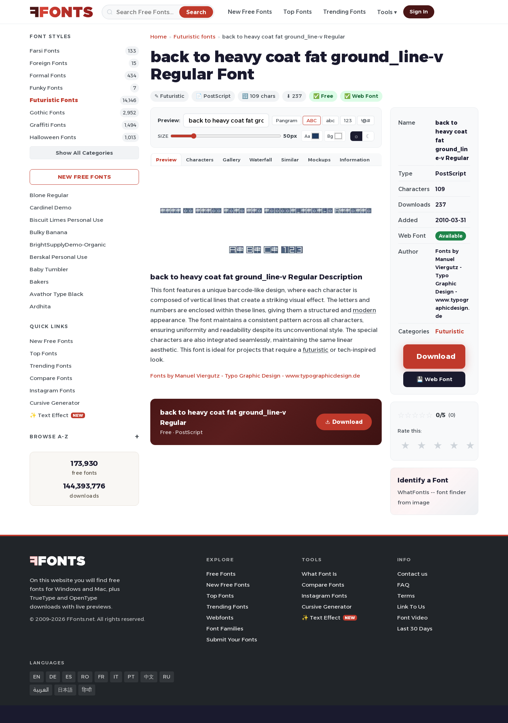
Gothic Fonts (47, 112)
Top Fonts (297, 11)
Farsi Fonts (45, 50)
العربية (41, 690)
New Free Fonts (250, 11)
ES (69, 677)
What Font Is (319, 573)
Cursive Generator (55, 402)
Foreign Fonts (48, 63)
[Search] (158, 12)
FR (101, 677)
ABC (312, 120)
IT (116, 677)
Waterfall (260, 159)
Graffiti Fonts (48, 125)
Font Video (412, 617)
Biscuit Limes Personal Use (66, 220)
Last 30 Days (415, 628)
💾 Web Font (434, 379)
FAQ (403, 584)
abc (330, 120)
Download (344, 422)
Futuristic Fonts (54, 100)
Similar (290, 159)
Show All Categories (84, 152)
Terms (406, 595)
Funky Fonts (46, 87)
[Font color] (315, 136)
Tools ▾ (387, 12)
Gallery (231, 159)
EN (36, 677)
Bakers (39, 281)
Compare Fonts (51, 378)
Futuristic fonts (195, 36)
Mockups (319, 159)
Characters (199, 159)
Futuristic (449, 331)
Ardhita (40, 306)
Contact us (412, 573)
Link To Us (411, 606)
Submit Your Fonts (231, 639)
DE (52, 677)
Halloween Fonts (53, 137)
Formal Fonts (48, 75)
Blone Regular (49, 195)
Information (355, 159)
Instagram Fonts (52, 390)
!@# (365, 120)
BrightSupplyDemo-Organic (68, 244)
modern (364, 310)
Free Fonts (221, 573)
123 (348, 120)
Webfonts (220, 617)
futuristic (315, 349)
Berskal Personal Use (58, 257)
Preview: (169, 120)
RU (166, 677)
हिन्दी (87, 690)
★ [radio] (405, 445)
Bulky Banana (48, 232)
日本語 (65, 690)
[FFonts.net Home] (61, 12)
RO (85, 677)
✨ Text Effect (57, 415)
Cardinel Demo (50, 207)
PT (131, 677)
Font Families (224, 628)
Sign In (419, 11)
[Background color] (338, 136)
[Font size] (225, 136)
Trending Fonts (344, 11)
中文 (149, 677)
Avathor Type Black (56, 294)
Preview (166, 159)
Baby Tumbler (49, 269)
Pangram (286, 120)
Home (158, 36)
